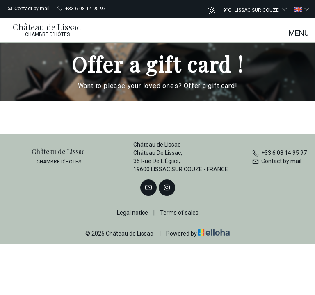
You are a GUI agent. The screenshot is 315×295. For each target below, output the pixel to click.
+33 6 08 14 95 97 (279, 153)
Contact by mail (276, 161)
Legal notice (132, 212)
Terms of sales (179, 212)
